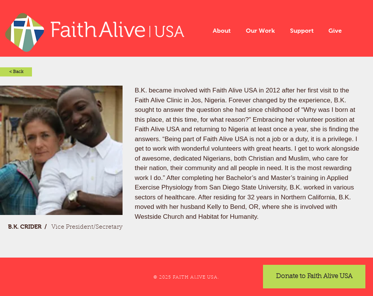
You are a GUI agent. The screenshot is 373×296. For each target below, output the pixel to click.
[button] (221, 30)
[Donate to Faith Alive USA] (314, 276)
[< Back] (16, 71)
